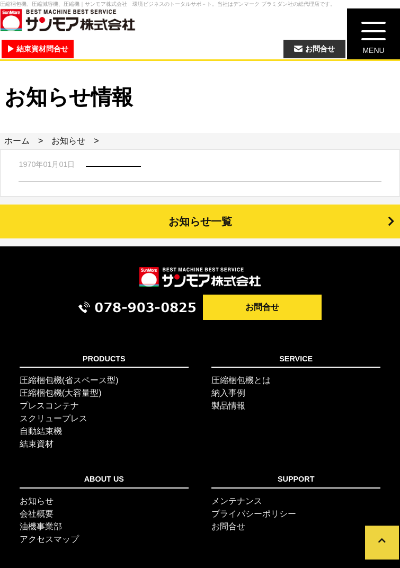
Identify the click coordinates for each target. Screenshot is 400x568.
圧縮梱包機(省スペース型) (69, 380)
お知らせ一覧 (200, 221)
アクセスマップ (49, 539)
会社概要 (37, 513)
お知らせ (68, 140)
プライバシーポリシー (253, 513)
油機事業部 (41, 526)
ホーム (17, 140)
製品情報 (228, 405)
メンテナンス (236, 500)
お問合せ (262, 307)
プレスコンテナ (49, 405)
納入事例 (228, 392)
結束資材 (37, 443)
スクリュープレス (53, 418)
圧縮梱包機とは (241, 380)
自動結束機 (41, 431)
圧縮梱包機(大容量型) (61, 392)
